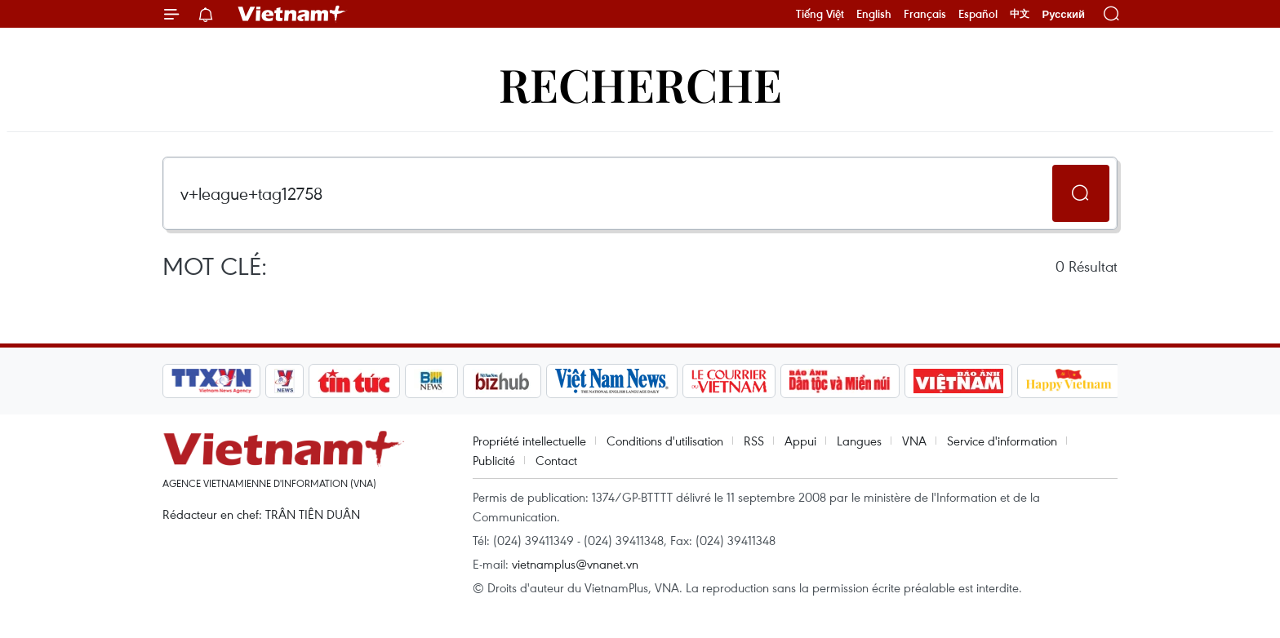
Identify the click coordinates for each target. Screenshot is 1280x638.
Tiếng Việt (820, 14)
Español (978, 14)
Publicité (494, 460)
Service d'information (1002, 440)
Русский (1063, 14)
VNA (914, 440)
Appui (800, 440)
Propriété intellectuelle (529, 440)
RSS (754, 440)
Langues (859, 440)
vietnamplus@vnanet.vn (575, 564)
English (873, 14)
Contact (556, 460)
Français (925, 14)
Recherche (640, 83)
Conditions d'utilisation (665, 440)
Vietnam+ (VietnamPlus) (292, 14)
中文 (1019, 14)
